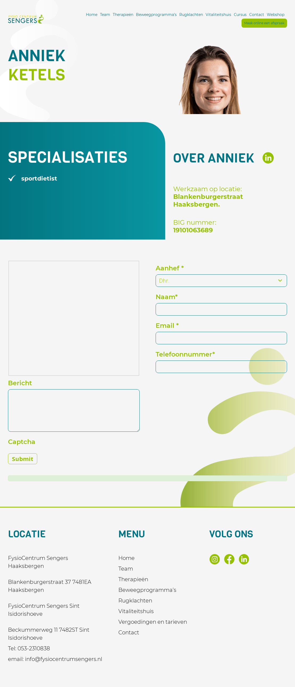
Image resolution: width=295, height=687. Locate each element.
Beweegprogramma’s (156, 14)
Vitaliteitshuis (218, 14)
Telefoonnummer (185, 354)
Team (105, 14)
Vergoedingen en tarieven (152, 622)
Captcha (21, 442)
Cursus (240, 14)
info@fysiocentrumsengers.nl (63, 659)
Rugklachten (191, 14)
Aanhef (170, 268)
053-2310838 (34, 648)
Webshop (275, 14)
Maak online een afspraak (264, 23)
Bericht (20, 383)
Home (91, 14)
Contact (256, 14)
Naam (167, 297)
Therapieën (123, 14)
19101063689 (193, 230)
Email (167, 325)
